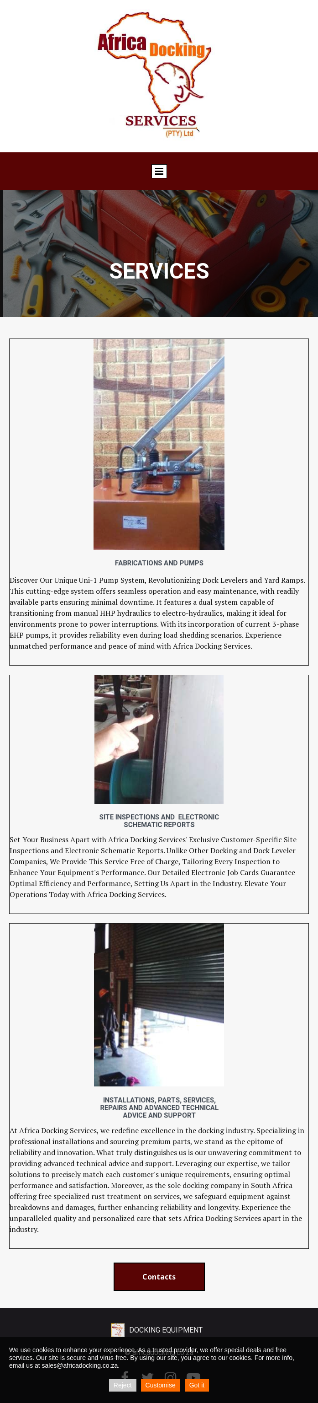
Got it (196, 1385)
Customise (161, 1385)
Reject (123, 1385)
